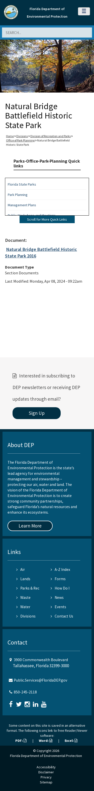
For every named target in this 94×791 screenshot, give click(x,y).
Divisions (22, 136)
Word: (45, 740)
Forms (58, 578)
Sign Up (37, 413)
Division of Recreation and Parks (50, 136)
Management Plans (22, 205)
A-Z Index (60, 569)
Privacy (46, 777)
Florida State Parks (22, 184)
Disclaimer (46, 772)
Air (20, 569)
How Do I (60, 588)
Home (10, 136)
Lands (23, 578)
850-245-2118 (25, 692)
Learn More (30, 526)
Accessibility (46, 767)
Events (58, 606)
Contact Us (62, 616)
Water (23, 606)
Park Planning (18, 194)
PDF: (21, 740)
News (57, 597)
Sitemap (46, 782)
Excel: (71, 740)
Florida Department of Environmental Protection (46, 755)
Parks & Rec (27, 588)
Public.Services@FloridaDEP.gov (40, 680)
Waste (23, 597)
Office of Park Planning (20, 140)
